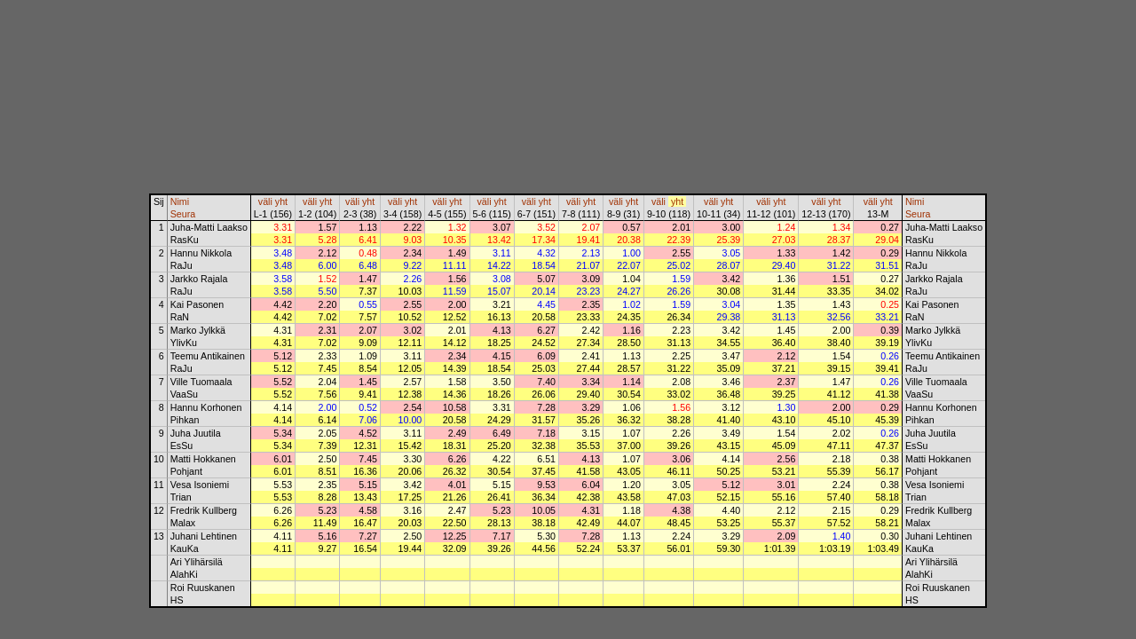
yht (281, 201)
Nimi (179, 201)
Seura (182, 214)
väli (265, 201)
